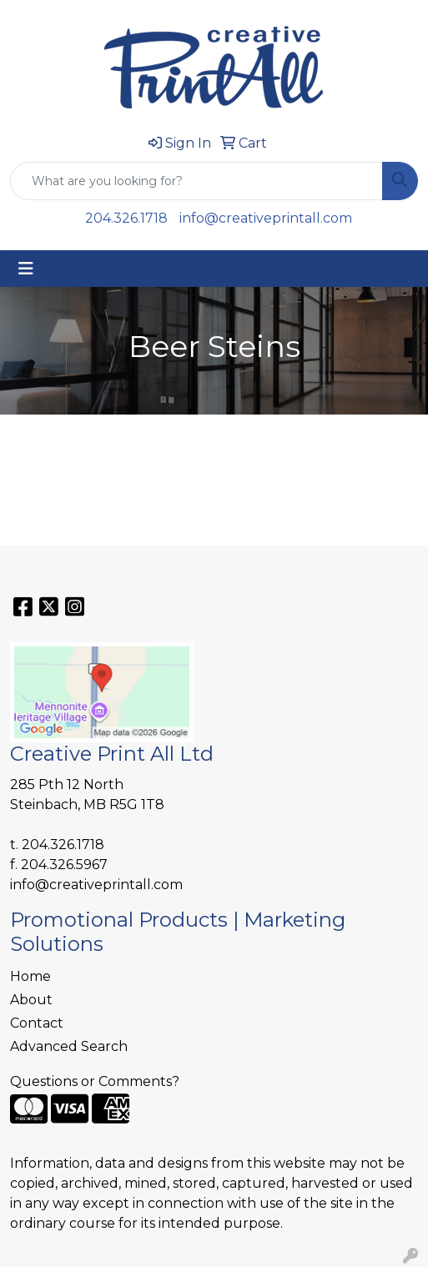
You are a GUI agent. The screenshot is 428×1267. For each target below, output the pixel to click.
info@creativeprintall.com (265, 218)
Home (30, 976)
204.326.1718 (126, 218)
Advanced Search (69, 1046)
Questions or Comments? (94, 1081)
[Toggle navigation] (25, 268)
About (31, 1000)
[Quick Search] (196, 181)
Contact (36, 1023)
